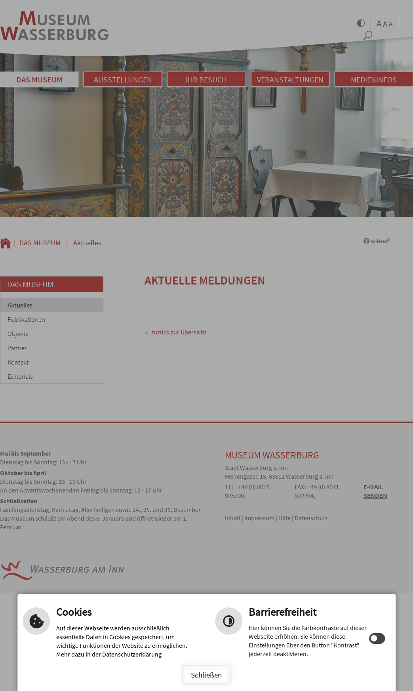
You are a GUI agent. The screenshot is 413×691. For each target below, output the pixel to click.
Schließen (206, 675)
